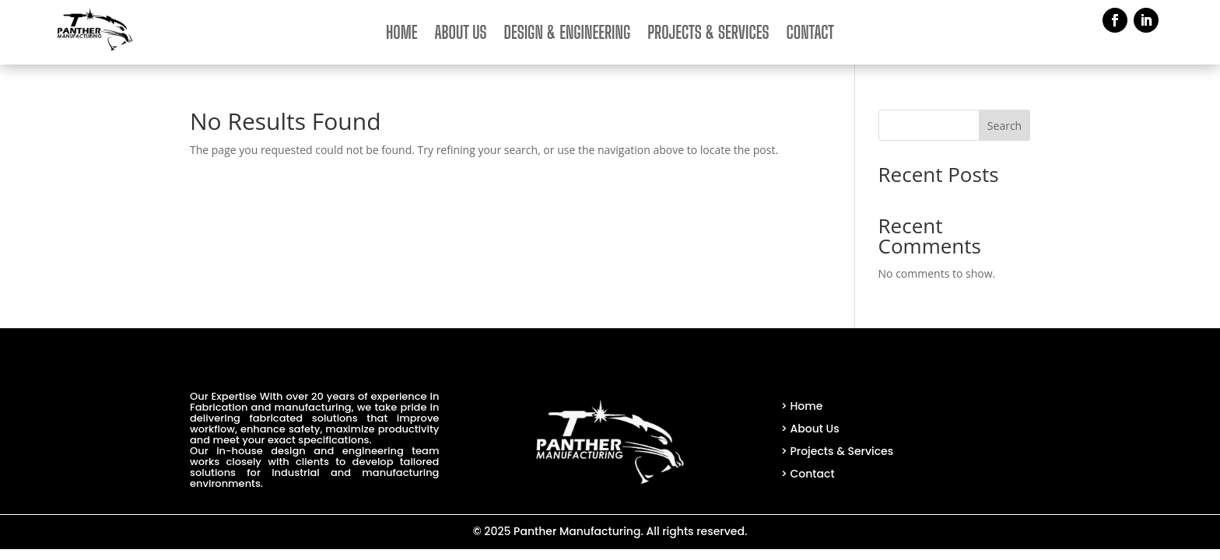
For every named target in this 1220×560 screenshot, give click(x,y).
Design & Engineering (567, 35)
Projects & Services (708, 35)
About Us (461, 35)
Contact (811, 35)
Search (1004, 125)
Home (402, 35)
